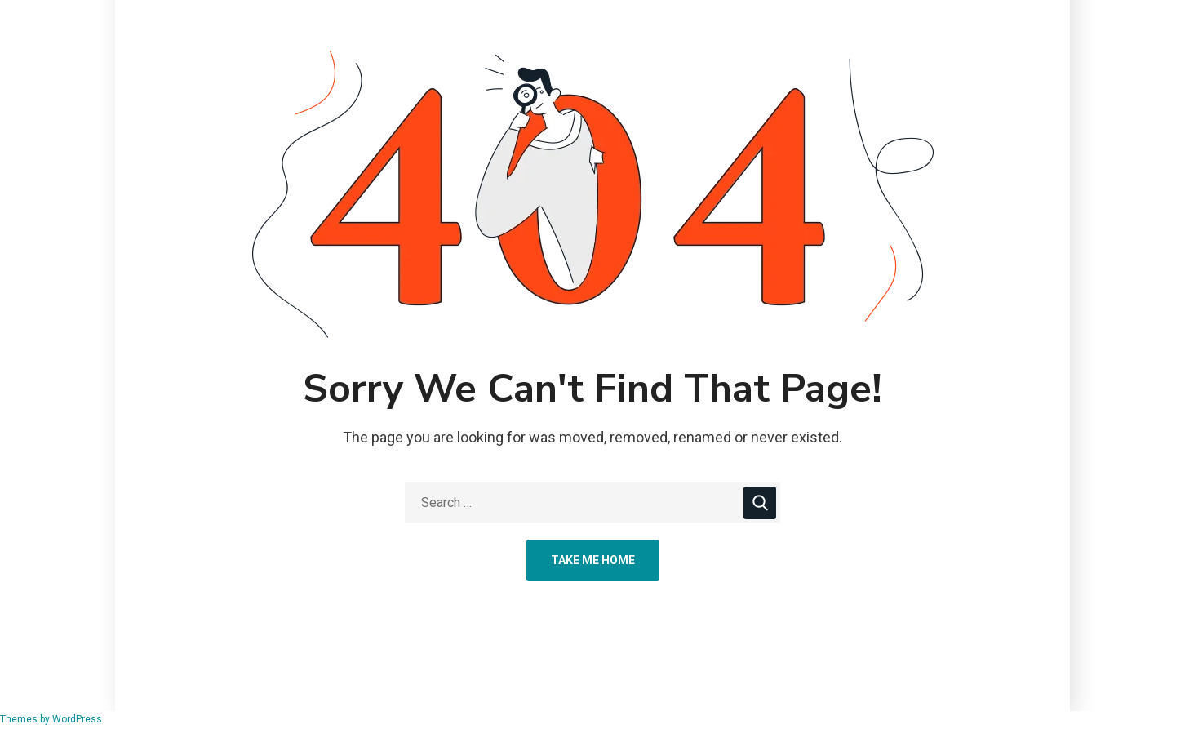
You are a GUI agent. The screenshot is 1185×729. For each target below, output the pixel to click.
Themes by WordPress (51, 719)
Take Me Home (593, 560)
